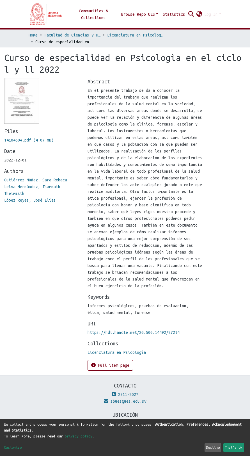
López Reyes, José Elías (30, 200)
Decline (213, 447)
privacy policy (78, 436)
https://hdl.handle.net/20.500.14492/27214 (134, 332)
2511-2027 (125, 394)
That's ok (233, 447)
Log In (211, 14)
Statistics (174, 14)
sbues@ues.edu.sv (125, 401)
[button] (199, 14)
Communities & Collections (93, 14)
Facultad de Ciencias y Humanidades (72, 35)
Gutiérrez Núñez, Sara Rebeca (35, 180)
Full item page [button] (110, 365)
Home (33, 35)
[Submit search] (190, 14)
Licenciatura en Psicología (135, 35)
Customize (13, 447)
